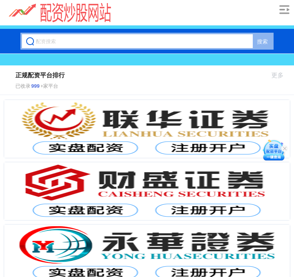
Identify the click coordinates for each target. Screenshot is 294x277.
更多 (280, 75)
